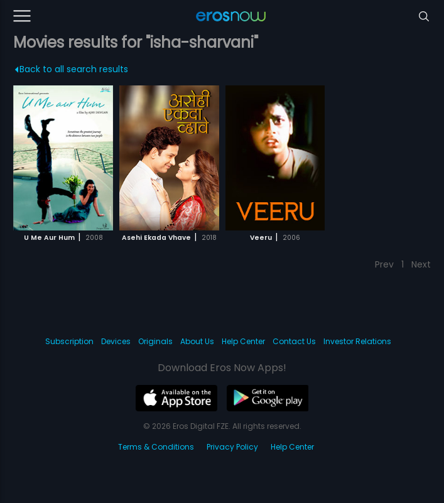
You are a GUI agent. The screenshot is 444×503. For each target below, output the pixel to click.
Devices (116, 341)
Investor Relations (357, 341)
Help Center (243, 341)
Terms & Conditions (156, 446)
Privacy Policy (232, 446)
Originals (155, 341)
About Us (197, 341)
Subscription (69, 341)
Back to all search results (72, 69)
